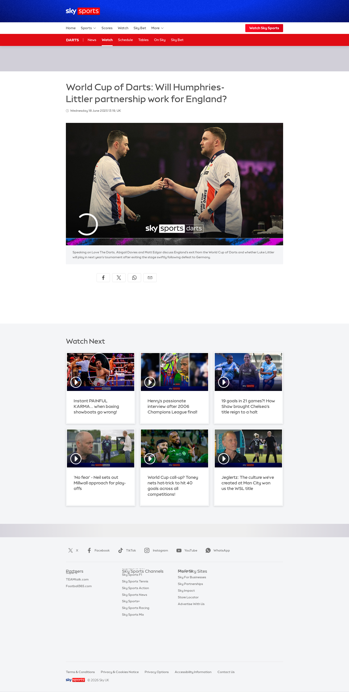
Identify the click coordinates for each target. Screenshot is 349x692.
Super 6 (71, 585)
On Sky (160, 39)
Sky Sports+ (131, 638)
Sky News (185, 585)
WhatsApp (217, 550)
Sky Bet (140, 28)
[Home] (83, 11)
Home (71, 28)
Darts (72, 40)
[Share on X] (119, 277)
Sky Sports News (134, 631)
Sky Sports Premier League (142, 585)
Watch (123, 28)
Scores (107, 28)
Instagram (155, 550)
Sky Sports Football (137, 591)
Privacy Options (157, 671)
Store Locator (188, 624)
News (92, 39)
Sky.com (184, 578)
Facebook (97, 550)
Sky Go (183, 591)
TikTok (126, 550)
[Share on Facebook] (103, 277)
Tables (143, 39)
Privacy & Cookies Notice (120, 671)
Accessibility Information (193, 671)
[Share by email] (150, 277)
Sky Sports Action (135, 624)
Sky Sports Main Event (138, 578)
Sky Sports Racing (135, 644)
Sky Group (185, 598)
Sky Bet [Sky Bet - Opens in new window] (177, 39)
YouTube (185, 550)
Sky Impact (186, 618)
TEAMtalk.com (77, 591)
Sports (88, 28)
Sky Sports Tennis (135, 618)
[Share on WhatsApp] (134, 277)
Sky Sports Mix (133, 651)
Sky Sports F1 (132, 611)
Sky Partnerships (190, 611)
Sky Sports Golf (133, 604)
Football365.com (79, 598)
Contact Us (226, 671)
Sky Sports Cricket (136, 598)
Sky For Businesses (192, 604)
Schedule (125, 39)
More (157, 28)
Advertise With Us (191, 631)
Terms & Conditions (80, 671)
